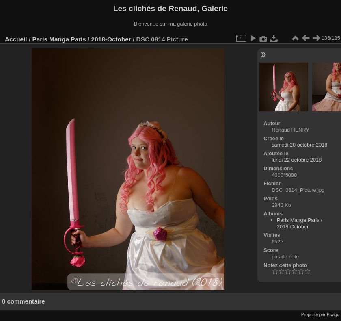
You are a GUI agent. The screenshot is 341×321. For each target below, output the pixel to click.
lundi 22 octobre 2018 (297, 160)
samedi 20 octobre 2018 (299, 145)
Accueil (16, 39)
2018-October (111, 39)
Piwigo (333, 314)
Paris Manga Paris (59, 39)
